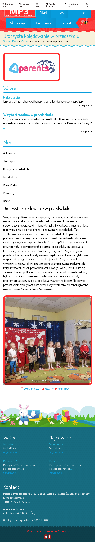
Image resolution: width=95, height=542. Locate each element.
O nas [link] (59, 12)
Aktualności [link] (18, 23)
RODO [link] (6, 201)
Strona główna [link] (11, 41)
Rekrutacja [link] (11, 97)
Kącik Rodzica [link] (11, 185)
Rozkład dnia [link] (10, 177)
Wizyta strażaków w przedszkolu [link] (28, 115)
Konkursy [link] (8, 193)
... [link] (4, 127)
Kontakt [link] (65, 23)
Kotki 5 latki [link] (63, 388)
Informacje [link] (79, 12)
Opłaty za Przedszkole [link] (16, 169)
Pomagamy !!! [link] (10, 460)
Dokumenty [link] (43, 23)
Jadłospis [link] (9, 161)
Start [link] (43, 12)
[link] (8, 4)
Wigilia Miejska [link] (10, 444)
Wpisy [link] (24, 41)
